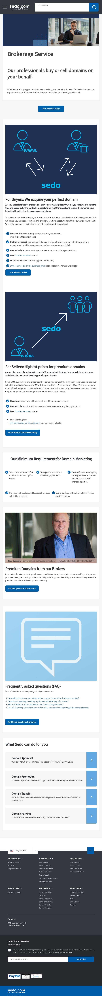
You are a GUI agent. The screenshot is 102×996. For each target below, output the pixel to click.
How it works (43, 862)
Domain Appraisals (46, 898)
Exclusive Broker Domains (48, 878)
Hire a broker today (51, 108)
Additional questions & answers (22, 722)
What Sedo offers (14, 862)
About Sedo (75, 888)
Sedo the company (77, 892)
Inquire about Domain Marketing (22, 432)
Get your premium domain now (22, 588)
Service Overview (45, 892)
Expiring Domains (45, 881)
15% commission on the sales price (25, 423)
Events (72, 898)
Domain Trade (75, 865)
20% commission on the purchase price (27, 266)
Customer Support (15, 925)
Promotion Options (77, 872)
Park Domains (14, 888)
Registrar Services (14, 868)
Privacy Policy (14, 944)
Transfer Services (22, 255)
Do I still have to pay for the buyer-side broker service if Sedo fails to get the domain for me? (48, 707)
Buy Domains (45, 858)
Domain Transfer (45, 905)
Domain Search (44, 865)
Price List (11, 865)
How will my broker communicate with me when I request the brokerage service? (43, 698)
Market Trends (44, 875)
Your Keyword (42, 5)
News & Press (74, 895)
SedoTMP (42, 895)
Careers (73, 905)
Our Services (45, 888)
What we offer (14, 858)
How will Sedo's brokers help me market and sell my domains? (35, 704)
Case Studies (74, 902)
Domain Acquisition (46, 868)
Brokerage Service (45, 902)
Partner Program (45, 908)
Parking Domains (14, 892)
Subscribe (81, 959)
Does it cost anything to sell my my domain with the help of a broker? (38, 701)
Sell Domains (76, 858)
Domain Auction (76, 868)
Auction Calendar (45, 872)
